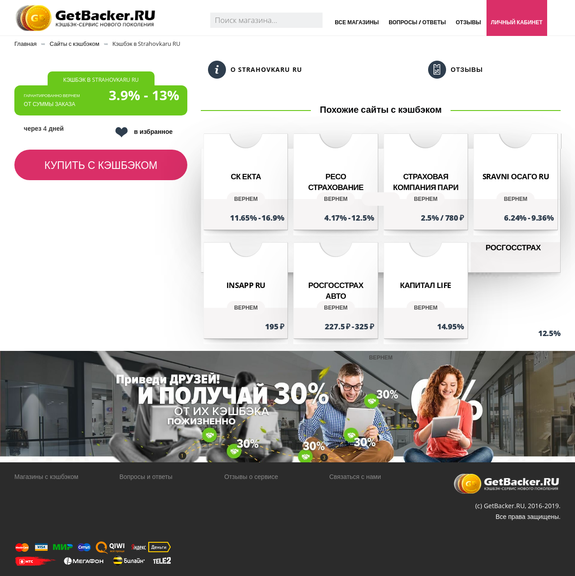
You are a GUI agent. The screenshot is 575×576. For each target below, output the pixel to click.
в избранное (143, 132)
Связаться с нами (355, 476)
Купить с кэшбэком (101, 165)
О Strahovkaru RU (255, 70)
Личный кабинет (517, 22)
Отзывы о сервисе (251, 476)
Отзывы (468, 22)
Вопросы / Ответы (417, 22)
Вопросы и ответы (145, 476)
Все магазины (357, 22)
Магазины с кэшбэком (46, 476)
